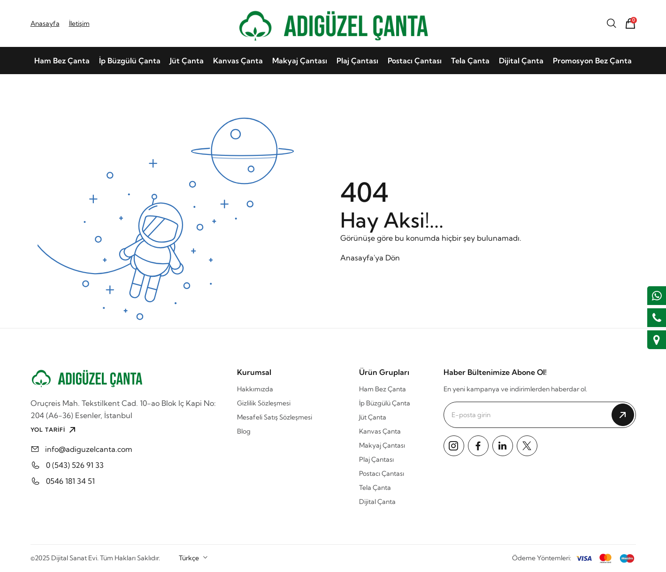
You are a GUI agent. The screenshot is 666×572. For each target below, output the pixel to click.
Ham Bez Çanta (62, 60)
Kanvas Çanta (238, 60)
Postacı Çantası (415, 60)
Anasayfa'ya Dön (370, 257)
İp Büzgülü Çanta (130, 60)
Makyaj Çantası (299, 60)
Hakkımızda (255, 389)
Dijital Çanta (521, 60)
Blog (244, 431)
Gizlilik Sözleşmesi (264, 403)
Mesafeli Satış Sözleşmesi (274, 417)
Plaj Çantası (357, 60)
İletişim (79, 23)
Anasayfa (45, 23)
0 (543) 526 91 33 (75, 465)
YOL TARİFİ (54, 430)
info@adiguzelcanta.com (88, 449)
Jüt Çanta (187, 60)
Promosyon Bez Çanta (592, 60)
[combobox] (193, 558)
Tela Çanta (470, 60)
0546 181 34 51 (70, 481)
